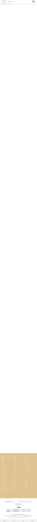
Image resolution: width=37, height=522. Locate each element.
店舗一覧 (32, 521)
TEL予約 (23, 521)
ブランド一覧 (14, 521)
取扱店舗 (4, 521)
